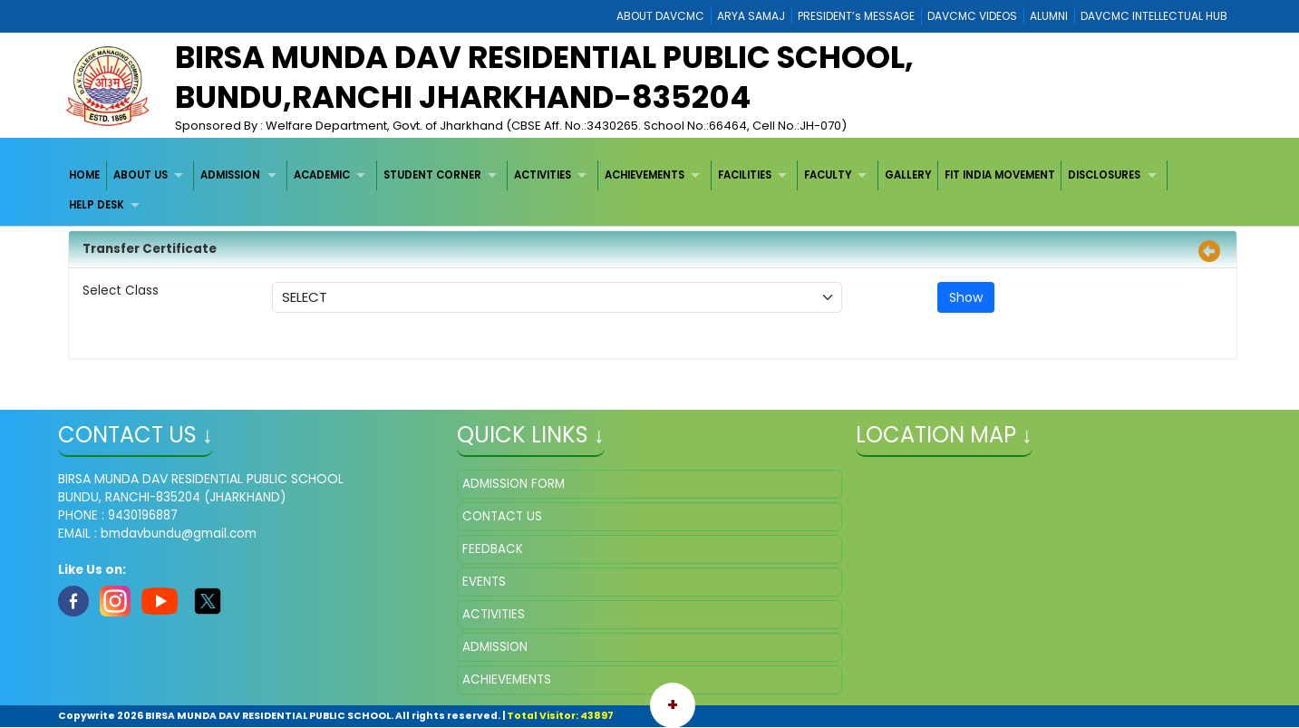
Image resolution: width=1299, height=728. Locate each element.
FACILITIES (744, 175)
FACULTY (827, 175)
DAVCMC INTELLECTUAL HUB (1154, 16)
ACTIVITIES (542, 175)
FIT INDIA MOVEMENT (1000, 175)
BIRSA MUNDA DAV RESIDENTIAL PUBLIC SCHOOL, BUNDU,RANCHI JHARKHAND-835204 (544, 77)
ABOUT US (140, 175)
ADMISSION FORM (513, 483)
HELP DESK (96, 205)
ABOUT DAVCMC (660, 16)
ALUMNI (1049, 16)
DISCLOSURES (1104, 175)
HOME (84, 175)
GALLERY (908, 175)
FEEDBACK (492, 549)
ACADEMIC (322, 175)
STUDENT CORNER (432, 175)
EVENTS (484, 581)
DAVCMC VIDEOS (972, 16)
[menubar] (649, 190)
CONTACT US (502, 516)
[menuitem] (85, 175)
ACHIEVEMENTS (644, 175)
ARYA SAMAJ (751, 16)
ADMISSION (230, 175)
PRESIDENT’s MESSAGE (856, 16)
